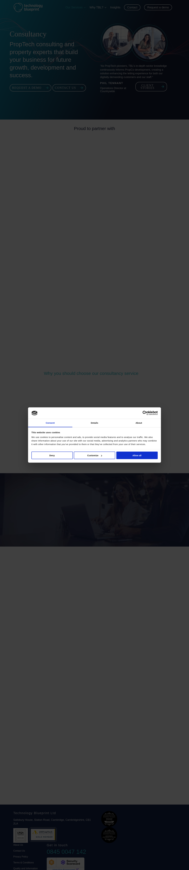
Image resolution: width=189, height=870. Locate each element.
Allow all (136, 455)
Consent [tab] (50, 422)
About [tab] (139, 422)
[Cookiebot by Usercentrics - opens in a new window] (145, 413)
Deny (52, 455)
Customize (94, 455)
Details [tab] (94, 422)
